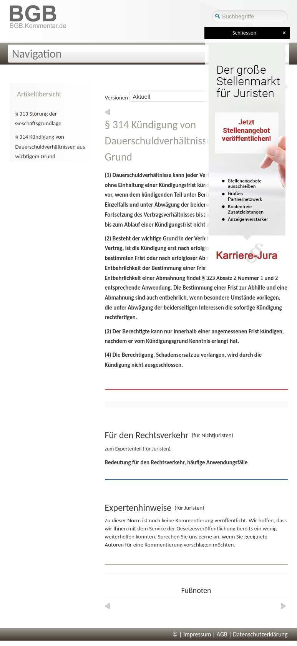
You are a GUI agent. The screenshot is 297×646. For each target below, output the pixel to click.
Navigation (37, 53)
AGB (222, 634)
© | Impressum (192, 634)
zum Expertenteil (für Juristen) (138, 449)
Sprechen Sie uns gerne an (188, 536)
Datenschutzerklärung (260, 634)
